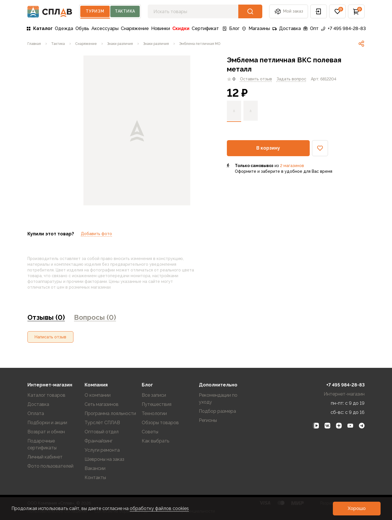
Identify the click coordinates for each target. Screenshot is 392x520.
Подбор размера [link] (217, 411)
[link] (34, 43)
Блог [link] (230, 28)
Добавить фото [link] (96, 233)
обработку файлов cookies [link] (159, 508)
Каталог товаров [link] (46, 395)
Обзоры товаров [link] (160, 422)
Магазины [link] (256, 28)
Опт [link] (311, 28)
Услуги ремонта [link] (102, 450)
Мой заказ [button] (288, 11)
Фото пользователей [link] (50, 466)
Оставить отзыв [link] (256, 79)
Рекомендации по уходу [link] (218, 398)
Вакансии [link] (95, 468)
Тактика (125, 11)
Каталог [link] (39, 28)
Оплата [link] (35, 413)
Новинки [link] (160, 28)
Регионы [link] (208, 420)
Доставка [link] (286, 28)
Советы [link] (150, 431)
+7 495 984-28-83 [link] (343, 28)
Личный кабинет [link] (45, 457)
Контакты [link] (95, 477)
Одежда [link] (64, 28)
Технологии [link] (154, 413)
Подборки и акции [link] (47, 422)
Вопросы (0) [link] (95, 317)
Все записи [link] (154, 395)
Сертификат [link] (205, 28)
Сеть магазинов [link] (102, 404)
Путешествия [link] (156, 404)
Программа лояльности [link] (110, 413)
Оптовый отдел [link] (102, 431)
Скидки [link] (180, 28)
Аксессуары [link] (105, 28)
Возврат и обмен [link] (46, 431)
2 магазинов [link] (292, 165)
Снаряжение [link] (135, 28)
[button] (318, 11)
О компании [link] (98, 395)
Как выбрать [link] (155, 441)
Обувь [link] (82, 28)
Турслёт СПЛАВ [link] (102, 422)
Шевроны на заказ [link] (104, 459)
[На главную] (49, 11)
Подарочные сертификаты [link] (42, 444)
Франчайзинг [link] (99, 441)
